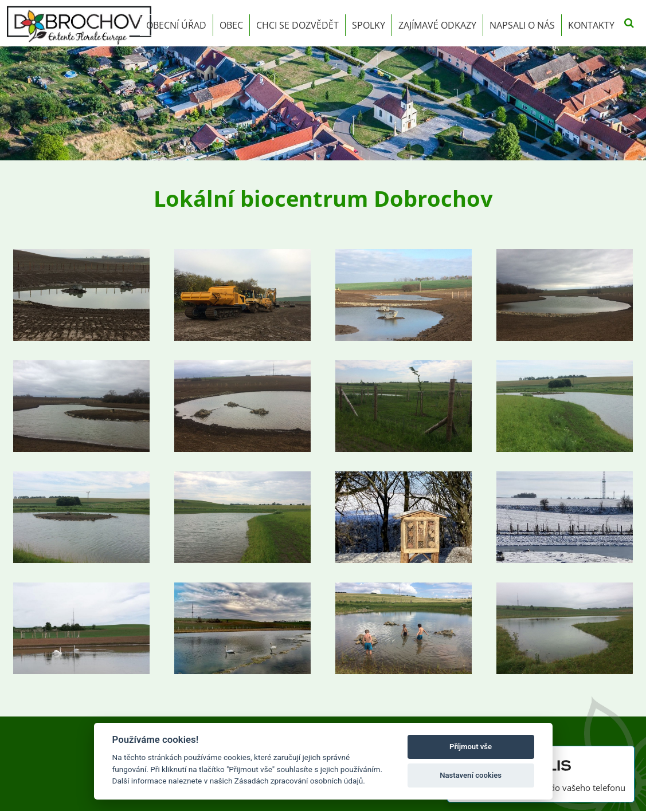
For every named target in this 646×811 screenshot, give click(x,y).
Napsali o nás (522, 25)
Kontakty (591, 25)
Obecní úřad (176, 25)
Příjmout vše (470, 746)
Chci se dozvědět (297, 25)
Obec (231, 25)
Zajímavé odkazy (437, 25)
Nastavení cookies (471, 775)
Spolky (368, 25)
